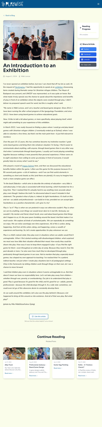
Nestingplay (20, 87)
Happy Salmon (28, 166)
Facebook (85, 54)
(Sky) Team (9, 365)
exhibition (59, 87)
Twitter (85, 49)
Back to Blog (9, 15)
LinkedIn (85, 59)
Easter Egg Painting (61, 365)
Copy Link (86, 65)
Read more (9, 373)
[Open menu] (98, 4)
